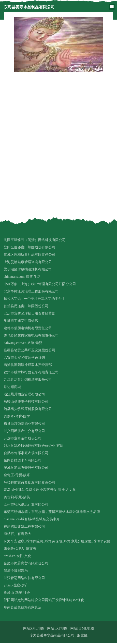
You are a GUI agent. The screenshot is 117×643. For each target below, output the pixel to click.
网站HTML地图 (82, 628)
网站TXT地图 (57, 628)
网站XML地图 (33, 628)
